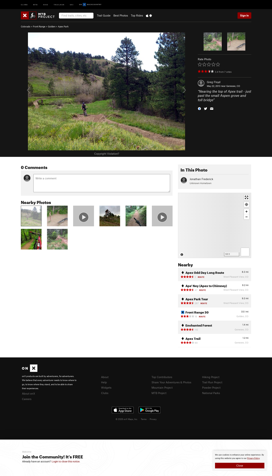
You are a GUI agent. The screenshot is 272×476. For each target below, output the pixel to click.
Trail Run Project (212, 382)
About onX (28, 393)
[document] (239, 460)
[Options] (245, 252)
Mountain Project (162, 387)
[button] (199, 108)
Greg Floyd (213, 82)
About (105, 377)
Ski (72, 4)
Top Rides (137, 15)
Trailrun (59, 4)
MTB (35, 4)
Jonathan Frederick (201, 179)
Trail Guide (104, 15)
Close (239, 465)
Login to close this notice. (66, 461)
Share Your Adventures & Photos (171, 382)
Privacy (153, 419)
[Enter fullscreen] (246, 197)
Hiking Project (210, 377)
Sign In (244, 15)
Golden (51, 26)
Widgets (106, 387)
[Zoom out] (246, 216)
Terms (144, 419)
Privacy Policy (253, 458)
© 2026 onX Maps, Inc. (127, 419)
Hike (45, 4)
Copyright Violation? (106, 153)
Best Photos (120, 15)
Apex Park (63, 26)
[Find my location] (246, 204)
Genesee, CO (233, 86)
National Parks (211, 393)
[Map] (214, 225)
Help (104, 382)
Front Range (39, 26)
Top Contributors (162, 377)
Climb (24, 4)
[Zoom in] (246, 211)
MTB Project (159, 393)
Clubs (104, 393)
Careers (26, 399)
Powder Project (211, 387)
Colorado (25, 26)
